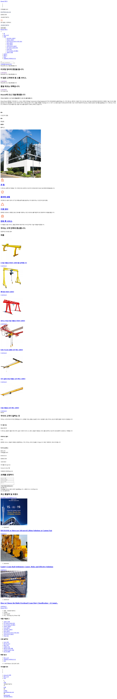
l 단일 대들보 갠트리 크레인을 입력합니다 (14, 263)
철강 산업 (6, 645)
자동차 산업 (7, 647)
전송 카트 (9, 49)
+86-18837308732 (8, 697)
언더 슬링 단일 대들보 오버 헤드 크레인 (13, 379)
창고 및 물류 (7, 652)
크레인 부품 (10, 52)
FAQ (5, 57)
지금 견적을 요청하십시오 (6, 486)
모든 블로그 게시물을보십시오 (9, 498)
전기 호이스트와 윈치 (12, 47)
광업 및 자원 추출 (8, 649)
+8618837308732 (5, 25)
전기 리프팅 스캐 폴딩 (12, 51)
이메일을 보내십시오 (6, 64)
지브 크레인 (10, 44)
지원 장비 (4, 209)
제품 (5, 36)
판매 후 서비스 (6, 221)
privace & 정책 (7, 675)
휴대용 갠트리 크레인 (7, 292)
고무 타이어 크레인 (12, 46)
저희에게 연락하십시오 (10, 58)
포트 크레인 (10, 43)
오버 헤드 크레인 (11, 38)
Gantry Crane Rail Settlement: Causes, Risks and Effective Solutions (27, 567)
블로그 (5, 55)
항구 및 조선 (7, 644)
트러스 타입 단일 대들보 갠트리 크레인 (13, 321)
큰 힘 (3, 185)
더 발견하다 (4, 72)
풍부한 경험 (5, 197)
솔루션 (5, 54)
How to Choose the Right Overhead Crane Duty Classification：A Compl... (29, 603)
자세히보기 (4, 534)
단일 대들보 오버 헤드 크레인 (10, 408)
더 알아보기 (4, 266)
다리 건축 (6, 642)
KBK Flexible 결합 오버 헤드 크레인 (12, 350)
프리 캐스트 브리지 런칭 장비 (14, 41)
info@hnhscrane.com (6, 12)
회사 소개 (6, 35)
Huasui (4, 1)
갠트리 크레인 (10, 40)
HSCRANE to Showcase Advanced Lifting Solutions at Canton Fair (26, 531)
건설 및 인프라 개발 (9, 650)
